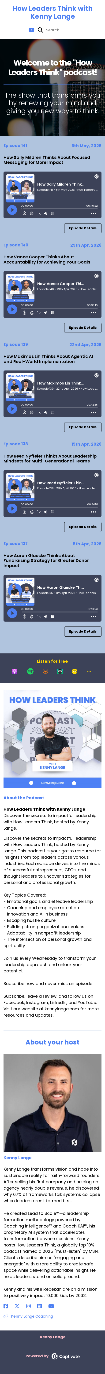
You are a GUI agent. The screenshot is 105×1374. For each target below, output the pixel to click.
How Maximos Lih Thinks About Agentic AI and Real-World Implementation (48, 358)
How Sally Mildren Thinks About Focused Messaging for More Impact (47, 159)
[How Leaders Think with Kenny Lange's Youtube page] (31, 30)
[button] (89, 671)
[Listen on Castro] (60, 671)
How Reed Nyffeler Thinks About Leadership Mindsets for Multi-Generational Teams (50, 458)
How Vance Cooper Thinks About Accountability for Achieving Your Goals (47, 259)
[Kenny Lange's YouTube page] (54, 1306)
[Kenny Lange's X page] (20, 1306)
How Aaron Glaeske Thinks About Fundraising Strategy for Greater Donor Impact (46, 560)
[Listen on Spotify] (30, 671)
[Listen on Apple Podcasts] (14, 671)
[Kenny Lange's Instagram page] (31, 1306)
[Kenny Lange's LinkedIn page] (42, 1306)
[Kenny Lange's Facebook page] (9, 1306)
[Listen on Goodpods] (74, 671)
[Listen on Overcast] (45, 671)
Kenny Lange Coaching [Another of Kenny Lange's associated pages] (28, 1316)
